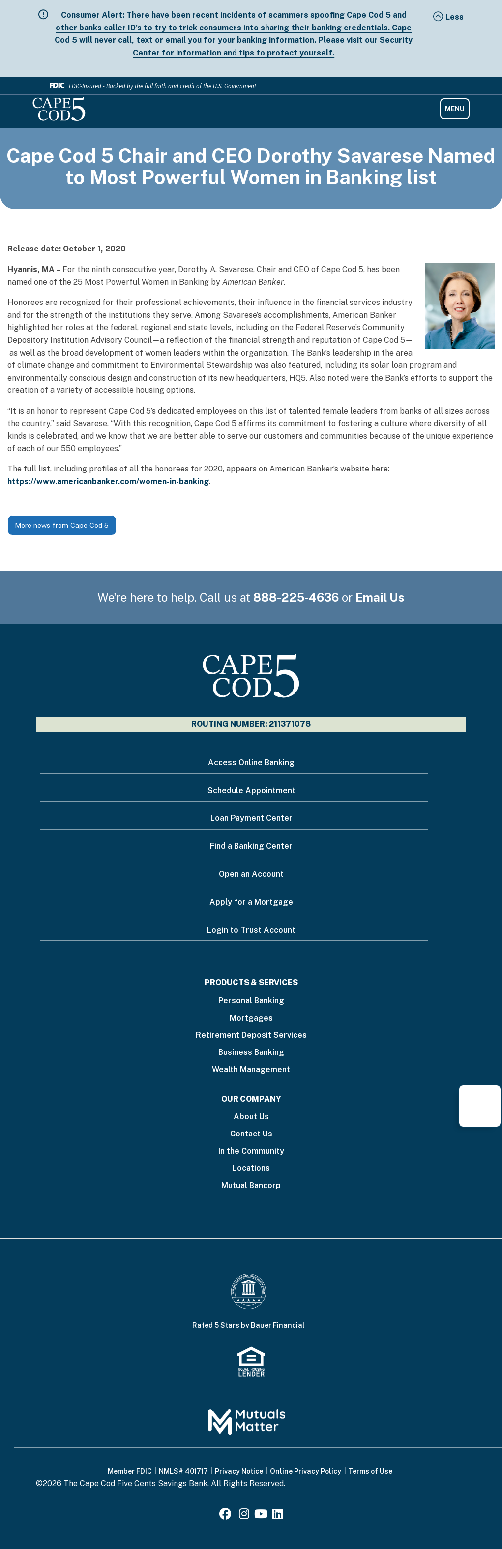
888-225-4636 (296, 597)
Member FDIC (130, 1471)
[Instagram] (244, 1515)
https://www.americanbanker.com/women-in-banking (108, 481)
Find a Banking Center (251, 846)
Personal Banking (251, 1001)
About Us (251, 1117)
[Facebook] (226, 1515)
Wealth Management (251, 1070)
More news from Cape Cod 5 (62, 525)
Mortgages (251, 1018)
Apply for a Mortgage (251, 902)
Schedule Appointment (251, 790)
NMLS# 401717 (183, 1471)
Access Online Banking (251, 762)
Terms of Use (370, 1471)
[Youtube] (260, 1515)
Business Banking (251, 1053)
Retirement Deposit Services (251, 1035)
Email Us (380, 597)
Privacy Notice (239, 1471)
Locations (251, 1168)
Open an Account (251, 874)
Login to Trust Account (251, 930)
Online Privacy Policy (305, 1471)
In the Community (251, 1151)
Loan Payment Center (251, 818)
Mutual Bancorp (251, 1186)
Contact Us (251, 1134)
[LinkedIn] (277, 1515)
